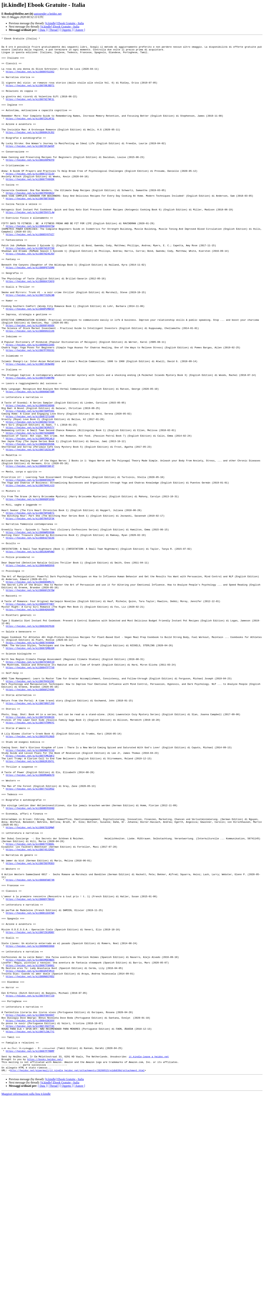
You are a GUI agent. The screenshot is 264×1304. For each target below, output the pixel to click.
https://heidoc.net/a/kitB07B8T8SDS (30, 231)
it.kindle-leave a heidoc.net (149, 1260)
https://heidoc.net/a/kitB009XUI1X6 (30, 390)
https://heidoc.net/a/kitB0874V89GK (30, 764)
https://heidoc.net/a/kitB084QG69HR (30, 724)
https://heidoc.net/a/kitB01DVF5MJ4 (30, 1157)
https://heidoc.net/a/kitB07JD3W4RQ (30, 429)
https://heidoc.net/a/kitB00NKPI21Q (30, 893)
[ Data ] (42, 29)
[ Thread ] (53, 29)
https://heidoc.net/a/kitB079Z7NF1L (30, 111)
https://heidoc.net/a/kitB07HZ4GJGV (30, 297)
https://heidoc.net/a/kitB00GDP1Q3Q (30, 591)
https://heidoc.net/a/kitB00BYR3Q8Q (30, 962)
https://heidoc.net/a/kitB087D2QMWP (30, 985)
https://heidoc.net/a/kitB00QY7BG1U (30, 1071)
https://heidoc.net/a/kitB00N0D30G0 (30, 1128)
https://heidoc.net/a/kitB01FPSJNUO (30, 876)
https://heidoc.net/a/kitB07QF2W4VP (30, 168)
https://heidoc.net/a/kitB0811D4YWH (30, 1088)
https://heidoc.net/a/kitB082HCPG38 (30, 744)
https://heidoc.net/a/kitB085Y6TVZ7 (30, 274)
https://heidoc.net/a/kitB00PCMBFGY (30, 363)
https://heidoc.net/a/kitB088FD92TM (30, 568)
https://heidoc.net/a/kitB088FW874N (30, 1048)
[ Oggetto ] (66, 29)
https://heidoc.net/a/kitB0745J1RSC (30, 1012)
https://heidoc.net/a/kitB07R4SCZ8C (30, 810)
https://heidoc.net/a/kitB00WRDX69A (30, 631)
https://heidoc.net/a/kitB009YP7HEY (30, 717)
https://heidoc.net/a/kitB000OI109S (30, 406)
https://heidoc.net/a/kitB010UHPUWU (30, 654)
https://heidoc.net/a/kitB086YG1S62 (30, 78)
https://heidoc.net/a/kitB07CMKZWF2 (30, 899)
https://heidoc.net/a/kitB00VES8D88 (30, 479)
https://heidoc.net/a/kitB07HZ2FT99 (30, 290)
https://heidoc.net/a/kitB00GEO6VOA (30, 525)
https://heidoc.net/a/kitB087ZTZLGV (30, 201)
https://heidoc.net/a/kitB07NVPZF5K (30, 615)
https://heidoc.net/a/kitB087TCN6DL (30, 1005)
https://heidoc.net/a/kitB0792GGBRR (30, 512)
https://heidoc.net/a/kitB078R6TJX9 (30, 836)
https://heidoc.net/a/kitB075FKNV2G (30, 853)
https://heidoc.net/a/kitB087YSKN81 (30, 1151)
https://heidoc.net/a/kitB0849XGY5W (30, 264)
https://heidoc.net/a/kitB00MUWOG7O (30, 922)
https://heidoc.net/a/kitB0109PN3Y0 (30, 184)
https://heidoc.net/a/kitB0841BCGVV (30, 1217)
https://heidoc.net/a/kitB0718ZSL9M (30, 532)
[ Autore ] (79, 29)
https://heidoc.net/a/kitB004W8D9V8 (30, 671)
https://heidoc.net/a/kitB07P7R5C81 (30, 413)
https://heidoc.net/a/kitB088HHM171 (30, 691)
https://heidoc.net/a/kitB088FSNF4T (30, 552)
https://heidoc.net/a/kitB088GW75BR (30, 462)
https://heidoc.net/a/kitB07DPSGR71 (30, 608)
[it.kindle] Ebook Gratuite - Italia (64, 23)
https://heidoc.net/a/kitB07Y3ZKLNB (30, 346)
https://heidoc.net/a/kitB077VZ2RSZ (30, 939)
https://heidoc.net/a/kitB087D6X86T (30, 1210)
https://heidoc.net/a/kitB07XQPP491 (30, 486)
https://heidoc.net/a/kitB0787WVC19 (30, 787)
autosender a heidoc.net (48, 13)
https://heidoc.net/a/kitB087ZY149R (30, 492)
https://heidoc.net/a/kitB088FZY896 (30, 820)
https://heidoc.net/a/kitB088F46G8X (30, 383)
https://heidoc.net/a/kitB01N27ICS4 (30, 499)
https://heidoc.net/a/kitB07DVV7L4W (30, 247)
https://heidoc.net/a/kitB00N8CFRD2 (30, 1164)
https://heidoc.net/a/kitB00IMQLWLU (30, 519)
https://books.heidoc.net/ (45, 1264)
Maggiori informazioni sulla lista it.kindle (26, 1300)
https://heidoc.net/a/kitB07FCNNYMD (30, 446)
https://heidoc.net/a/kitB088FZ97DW (30, 701)
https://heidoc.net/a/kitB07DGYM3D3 (30, 1028)
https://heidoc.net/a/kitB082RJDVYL (30, 906)
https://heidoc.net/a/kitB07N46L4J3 (30, 575)
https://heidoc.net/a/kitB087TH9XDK (30, 207)
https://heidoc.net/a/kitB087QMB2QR (30, 770)
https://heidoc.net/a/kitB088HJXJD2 (30, 151)
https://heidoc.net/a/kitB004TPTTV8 (30, 793)
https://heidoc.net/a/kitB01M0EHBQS (30, 1144)
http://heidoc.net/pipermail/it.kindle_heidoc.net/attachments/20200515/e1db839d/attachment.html (77, 1277)
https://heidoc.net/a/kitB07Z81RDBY (30, 1111)
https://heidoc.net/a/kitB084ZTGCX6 (30, 638)
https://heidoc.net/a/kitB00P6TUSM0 (30, 313)
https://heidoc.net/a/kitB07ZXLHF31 (30, 135)
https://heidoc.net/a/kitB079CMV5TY (30, 505)
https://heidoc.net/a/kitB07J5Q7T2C (30, 1224)
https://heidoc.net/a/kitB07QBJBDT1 (30, 95)
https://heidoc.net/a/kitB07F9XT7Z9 (30, 1187)
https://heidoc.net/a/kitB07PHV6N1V (30, 224)
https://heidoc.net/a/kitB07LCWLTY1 (30, 1230)
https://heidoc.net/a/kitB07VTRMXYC (30, 860)
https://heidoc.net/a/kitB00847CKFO (30, 330)
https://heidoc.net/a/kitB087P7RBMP (30, 1254)
